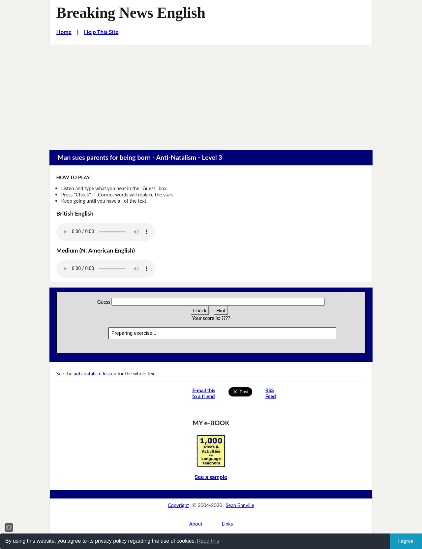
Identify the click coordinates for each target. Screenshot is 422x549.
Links (227, 524)
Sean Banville (240, 505)
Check (200, 310)
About (195, 524)
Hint (221, 310)
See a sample (211, 476)
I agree (405, 541)
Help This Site (101, 31)
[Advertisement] (211, 94)
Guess (103, 302)
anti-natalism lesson (95, 373)
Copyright (178, 505)
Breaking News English (131, 12)
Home (64, 31)
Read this (208, 541)
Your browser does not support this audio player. (105, 232)
